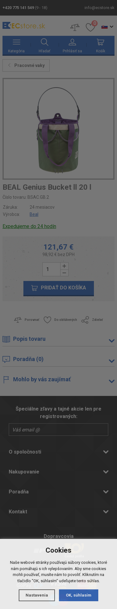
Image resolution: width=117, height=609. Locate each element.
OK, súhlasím (78, 595)
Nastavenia (37, 595)
